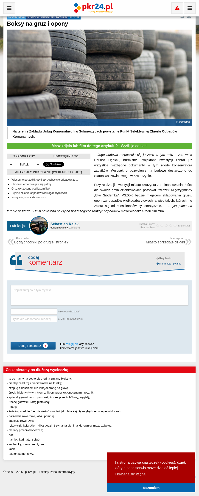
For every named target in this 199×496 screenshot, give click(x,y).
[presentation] (45, 332)
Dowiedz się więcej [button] (130, 474)
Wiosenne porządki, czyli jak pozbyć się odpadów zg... (44, 179)
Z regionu (74, 227)
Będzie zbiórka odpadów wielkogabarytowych (39, 193)
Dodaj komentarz (33, 345)
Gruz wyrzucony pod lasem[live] (30, 188)
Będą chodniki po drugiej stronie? (41, 240)
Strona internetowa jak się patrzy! (31, 184)
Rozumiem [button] (151, 488)
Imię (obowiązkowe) (69, 311)
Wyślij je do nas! (99, 146)
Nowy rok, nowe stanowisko (28, 197)
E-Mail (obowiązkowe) (70, 318)
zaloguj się (71, 344)
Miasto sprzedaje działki (165, 240)
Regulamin (164, 258)
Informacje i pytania (169, 263)
